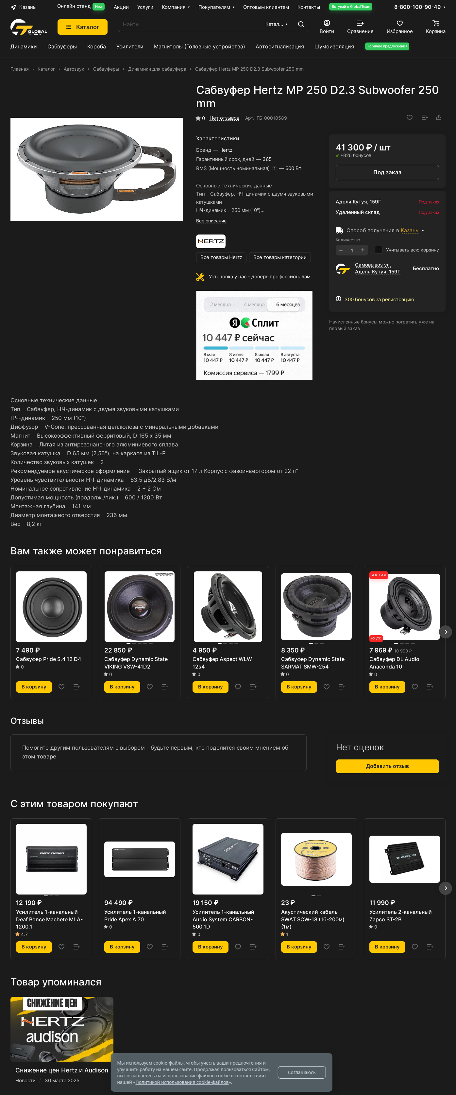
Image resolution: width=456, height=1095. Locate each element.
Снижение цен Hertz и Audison (61, 1070)
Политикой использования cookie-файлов (181, 1082)
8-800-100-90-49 (417, 7)
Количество (348, 239)
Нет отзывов (224, 118)
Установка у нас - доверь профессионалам (260, 277)
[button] (445, 631)
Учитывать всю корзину (407, 250)
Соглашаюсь (302, 1072)
